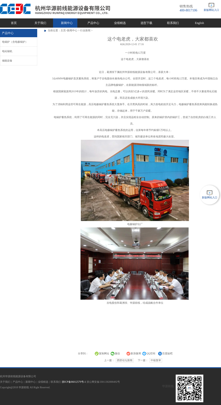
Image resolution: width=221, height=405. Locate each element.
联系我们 (173, 22)
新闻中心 (67, 22)
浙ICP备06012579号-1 (74, 382)
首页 (14, 22)
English (199, 22)
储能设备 (7, 60)
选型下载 (146, 22)
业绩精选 (120, 22)
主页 (63, 30)
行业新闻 (85, 30)
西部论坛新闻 (124, 360)
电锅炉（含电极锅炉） (15, 42)
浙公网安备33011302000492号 (103, 382)
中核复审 (156, 360)
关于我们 (40, 22)
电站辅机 (7, 51)
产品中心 (93, 22)
